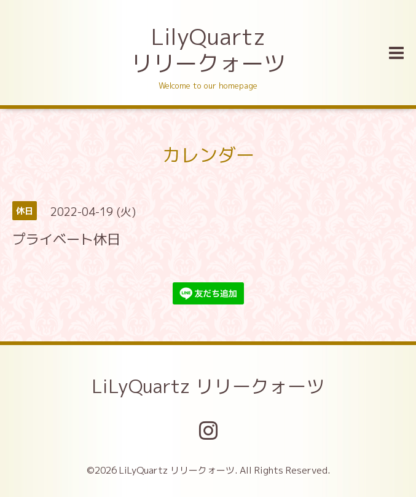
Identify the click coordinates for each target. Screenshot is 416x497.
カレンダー (208, 155)
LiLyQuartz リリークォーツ (208, 386)
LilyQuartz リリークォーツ (208, 50)
